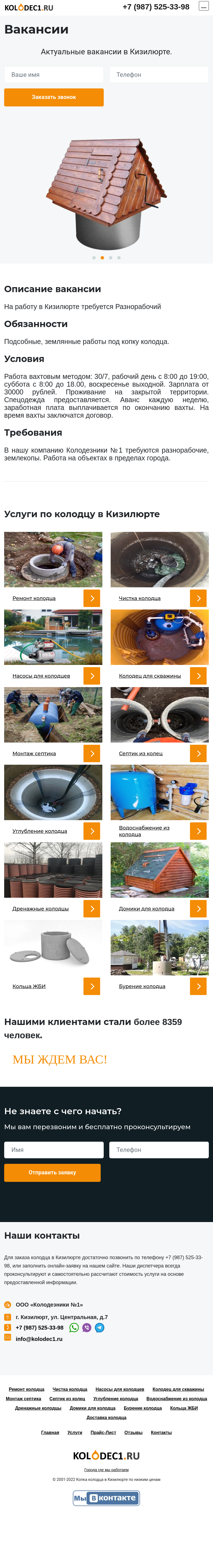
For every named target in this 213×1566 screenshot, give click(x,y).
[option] (106, 192)
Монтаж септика (23, 1448)
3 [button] (110, 257)
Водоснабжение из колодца (176, 1448)
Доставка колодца (106, 1467)
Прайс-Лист (103, 1482)
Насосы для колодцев (120, 1439)
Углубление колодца (115, 1448)
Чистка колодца (70, 1439)
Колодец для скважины (178, 1439)
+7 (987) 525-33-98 (156, 6)
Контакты (161, 1482)
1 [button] (94, 257)
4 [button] (119, 257)
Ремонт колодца (26, 1439)
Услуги (74, 1482)
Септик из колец (67, 1448)
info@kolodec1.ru (39, 1389)
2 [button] (102, 257)
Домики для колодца (92, 1458)
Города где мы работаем (106, 1519)
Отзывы (134, 1482)
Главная (50, 1482)
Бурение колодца (143, 1458)
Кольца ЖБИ (184, 1458)
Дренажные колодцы (38, 1458)
